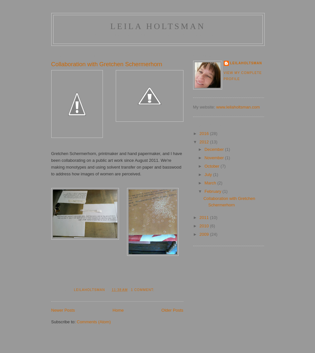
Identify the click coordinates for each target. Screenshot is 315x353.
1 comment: (143, 290)
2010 (205, 225)
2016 (205, 133)
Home (118, 310)
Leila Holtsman (157, 26)
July (208, 174)
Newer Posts (63, 310)
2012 (205, 142)
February (213, 191)
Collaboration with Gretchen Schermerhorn (106, 64)
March (210, 183)
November (214, 157)
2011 (205, 217)
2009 (205, 234)
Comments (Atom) (94, 321)
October (212, 166)
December (214, 149)
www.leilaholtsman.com (238, 107)
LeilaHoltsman (246, 63)
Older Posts (172, 310)
